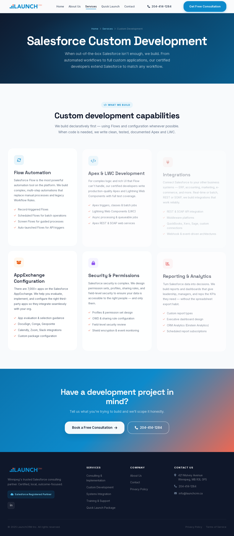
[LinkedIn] (11, 505)
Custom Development (100, 487)
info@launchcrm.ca (191, 493)
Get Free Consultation (205, 6)
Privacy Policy (139, 489)
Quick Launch (110, 6)
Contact (129, 6)
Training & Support (98, 500)
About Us (75, 6)
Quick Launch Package (100, 507)
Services (91, 6)
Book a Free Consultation (94, 431)
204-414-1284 (159, 6)
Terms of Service (216, 526)
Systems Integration (98, 494)
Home (60, 6)
